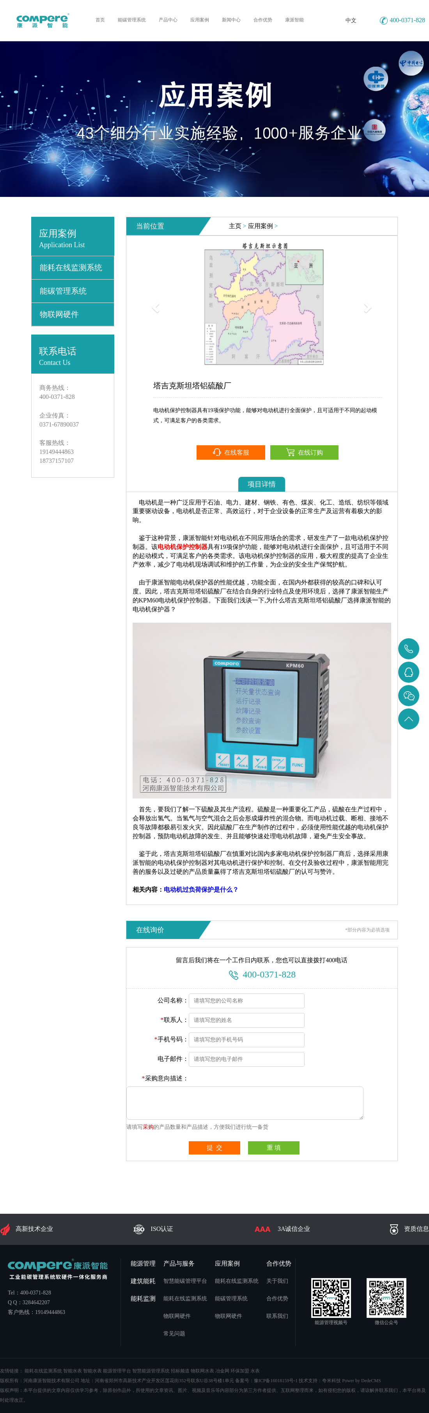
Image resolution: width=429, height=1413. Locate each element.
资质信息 (409, 1229)
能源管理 (143, 1263)
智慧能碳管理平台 (185, 1281)
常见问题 (174, 1334)
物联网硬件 (59, 314)
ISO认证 (153, 1229)
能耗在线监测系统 (71, 267)
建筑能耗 (143, 1281)
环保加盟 (239, 1371)
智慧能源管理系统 (151, 1371)
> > (253, 226)
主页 (235, 226)
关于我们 (277, 1281)
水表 (255, 1371)
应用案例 (260, 226)
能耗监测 (143, 1298)
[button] (155, 304)
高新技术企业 (26, 1229)
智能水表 (72, 1371)
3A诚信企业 (281, 1229)
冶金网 (222, 1371)
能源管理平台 (117, 1371)
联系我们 (277, 1316)
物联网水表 (202, 1371)
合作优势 (278, 1263)
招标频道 (180, 1371)
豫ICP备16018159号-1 (276, 1380)
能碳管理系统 (63, 291)
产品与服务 (179, 1263)
